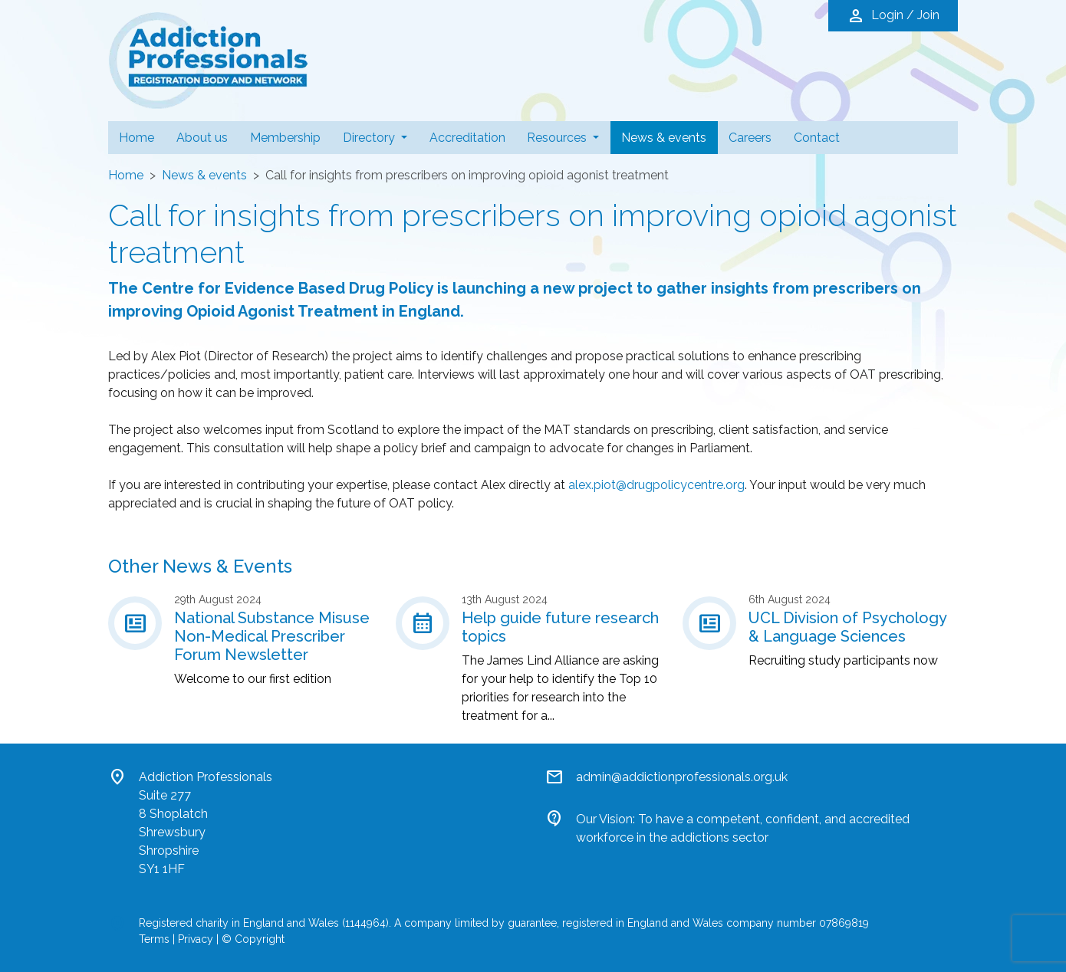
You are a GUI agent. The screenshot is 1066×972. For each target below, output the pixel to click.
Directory (370, 137)
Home (136, 137)
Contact (817, 137)
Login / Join (893, 16)
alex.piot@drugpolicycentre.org (656, 485)
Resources (558, 137)
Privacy (195, 939)
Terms (154, 939)
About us (202, 137)
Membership (285, 137)
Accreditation (467, 137)
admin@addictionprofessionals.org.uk (682, 777)
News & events (669, 136)
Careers (750, 137)
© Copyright (253, 939)
